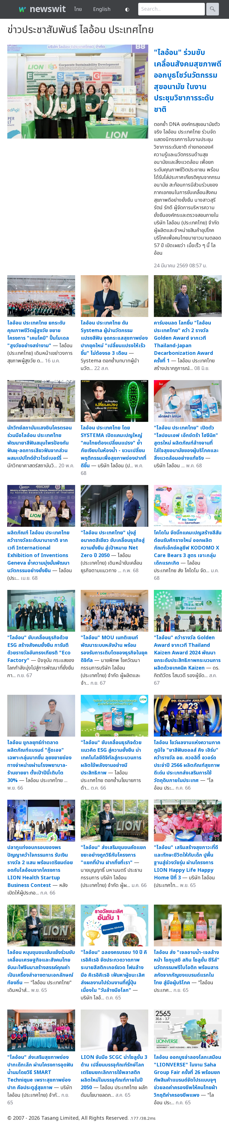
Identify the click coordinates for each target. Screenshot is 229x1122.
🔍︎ (212, 9)
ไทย (78, 9)
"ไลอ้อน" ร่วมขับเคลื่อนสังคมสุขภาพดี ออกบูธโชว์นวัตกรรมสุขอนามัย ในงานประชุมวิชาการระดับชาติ (187, 81)
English (101, 9)
